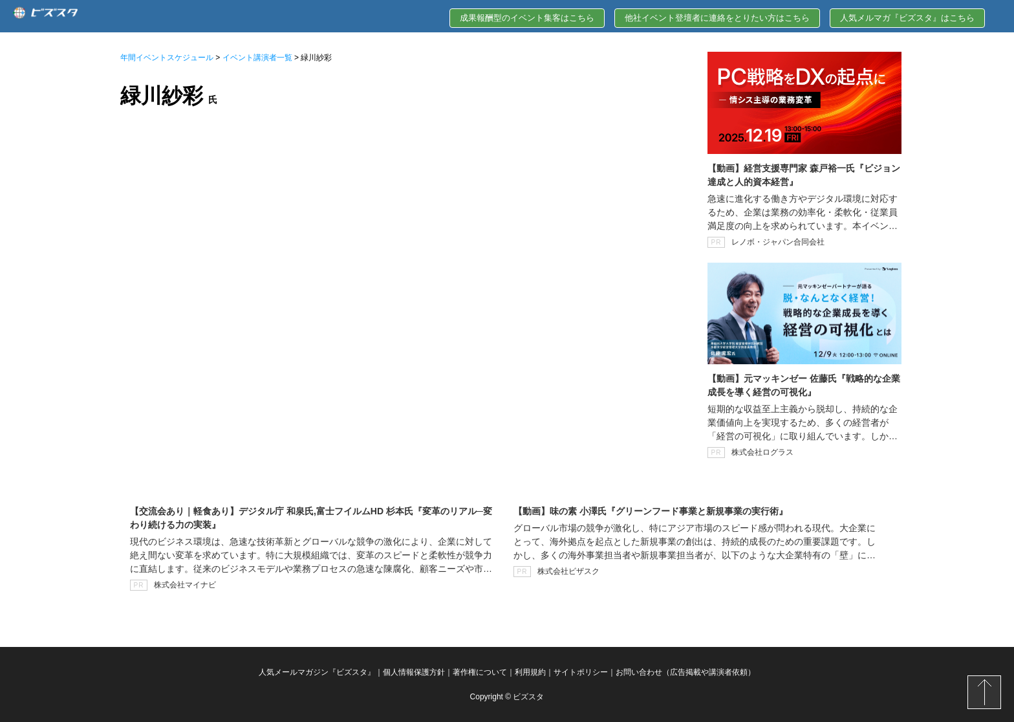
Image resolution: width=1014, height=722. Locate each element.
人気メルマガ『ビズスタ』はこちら (907, 18)
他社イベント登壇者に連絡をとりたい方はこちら (717, 18)
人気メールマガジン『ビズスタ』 (317, 672)
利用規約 (530, 672)
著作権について (480, 672)
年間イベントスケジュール (166, 57)
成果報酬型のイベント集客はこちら (527, 18)
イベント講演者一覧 (257, 57)
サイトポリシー (581, 672)
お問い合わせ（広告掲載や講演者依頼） (685, 672)
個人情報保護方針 (414, 672)
